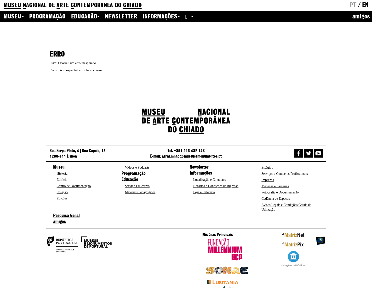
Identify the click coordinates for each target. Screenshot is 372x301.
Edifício (62, 180)
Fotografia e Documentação (280, 192)
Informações (161, 17)
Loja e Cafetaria (204, 192)
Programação (47, 17)
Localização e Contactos (209, 180)
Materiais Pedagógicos (140, 192)
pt (353, 5)
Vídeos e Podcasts (137, 167)
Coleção (62, 192)
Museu (14, 17)
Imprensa (268, 180)
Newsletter (121, 17)
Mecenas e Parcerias (275, 186)
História (62, 173)
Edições (62, 198)
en (365, 5)
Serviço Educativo (137, 186)
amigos (361, 17)
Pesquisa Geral (66, 216)
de (73, 6)
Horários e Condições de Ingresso (216, 186)
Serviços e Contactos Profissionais (285, 174)
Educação (85, 17)
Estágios (267, 167)
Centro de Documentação (74, 186)
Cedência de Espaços (276, 198)
